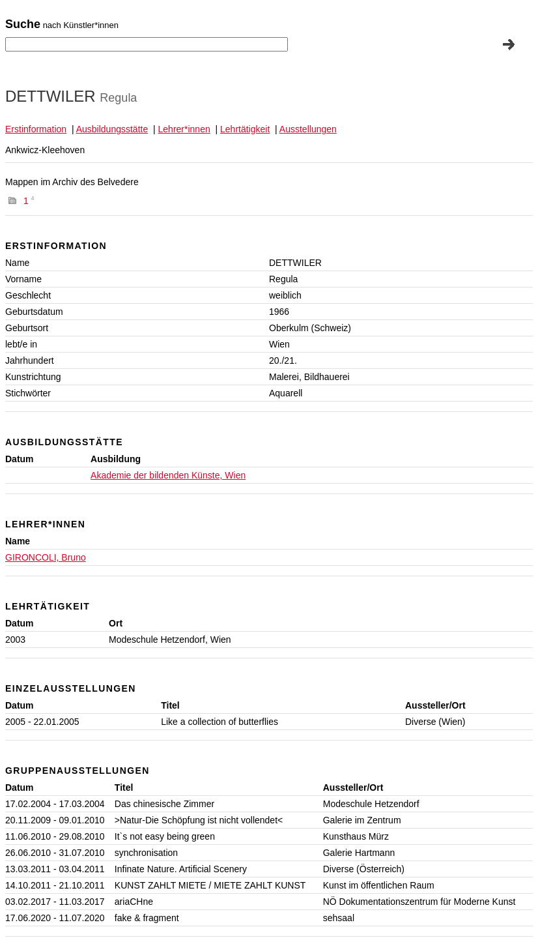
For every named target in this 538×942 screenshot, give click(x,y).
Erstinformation (35, 129)
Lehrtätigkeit (245, 129)
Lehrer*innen (184, 129)
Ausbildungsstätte (112, 129)
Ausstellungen (308, 129)
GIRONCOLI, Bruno (45, 557)
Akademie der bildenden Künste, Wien (168, 475)
